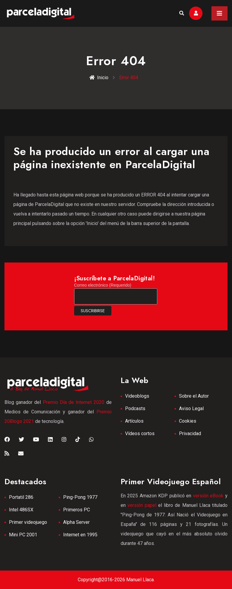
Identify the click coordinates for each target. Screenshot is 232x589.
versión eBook (208, 496)
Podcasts (135, 408)
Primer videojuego (28, 522)
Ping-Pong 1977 (80, 497)
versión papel (141, 505)
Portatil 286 (21, 497)
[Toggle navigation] (219, 13)
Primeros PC (76, 510)
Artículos (134, 421)
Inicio (98, 77)
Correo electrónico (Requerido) (102, 285)
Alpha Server (76, 522)
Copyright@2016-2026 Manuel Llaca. (116, 579)
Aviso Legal (191, 408)
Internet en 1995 (80, 535)
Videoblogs (137, 396)
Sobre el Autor (194, 396)
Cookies (187, 421)
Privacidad (190, 433)
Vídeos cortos (140, 433)
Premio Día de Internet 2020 (74, 402)
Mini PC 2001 (23, 535)
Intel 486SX (21, 510)
